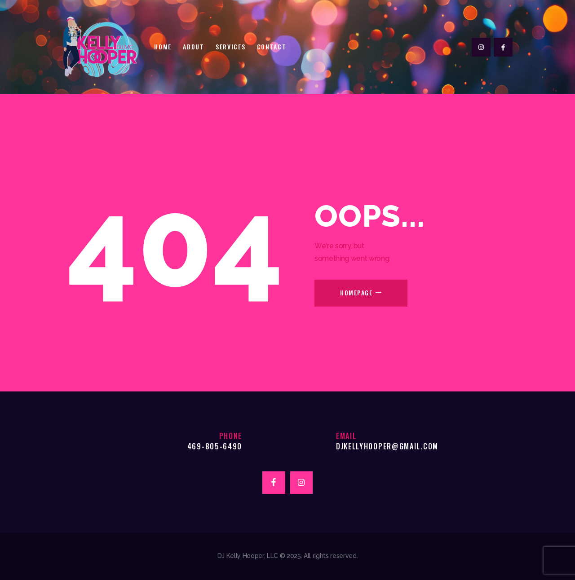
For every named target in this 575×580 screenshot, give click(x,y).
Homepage (356, 292)
